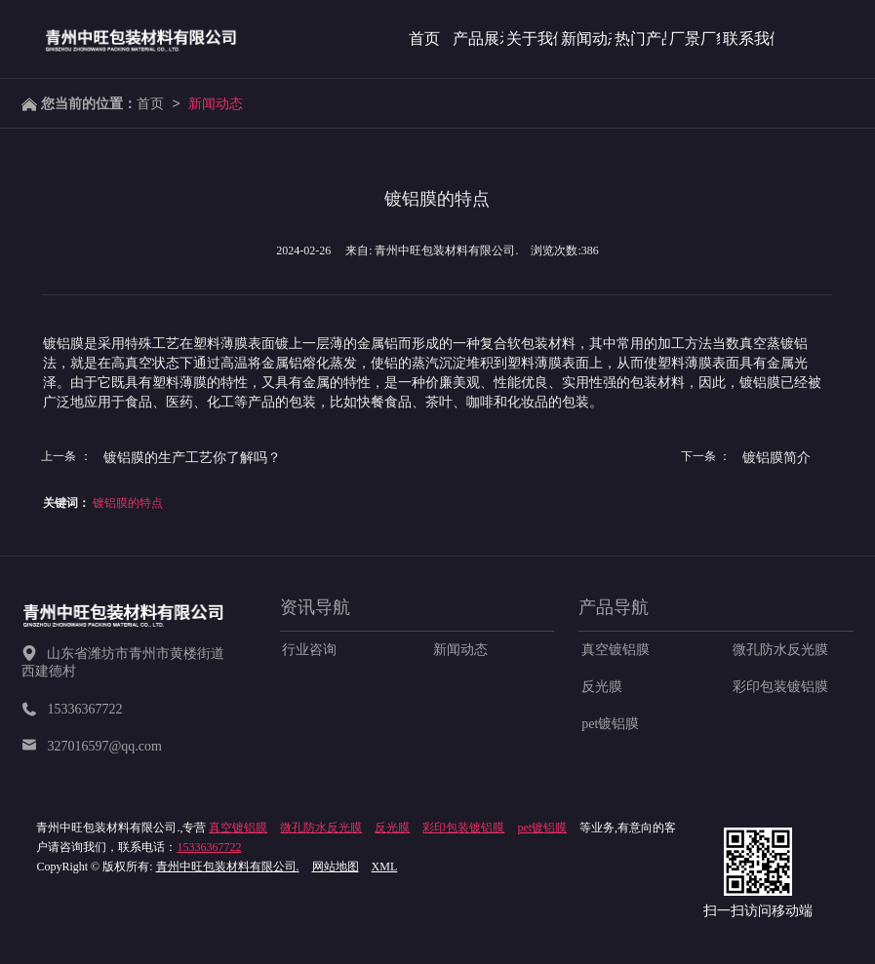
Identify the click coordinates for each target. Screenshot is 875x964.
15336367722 (209, 847)
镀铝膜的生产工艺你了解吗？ (192, 457)
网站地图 (335, 866)
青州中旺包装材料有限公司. (227, 866)
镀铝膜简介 (776, 457)
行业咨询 (309, 649)
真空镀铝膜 (615, 649)
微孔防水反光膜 (780, 649)
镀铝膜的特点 (128, 503)
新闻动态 (215, 103)
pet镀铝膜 (610, 723)
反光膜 (601, 686)
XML (385, 866)
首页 (150, 103)
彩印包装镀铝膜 (780, 686)
